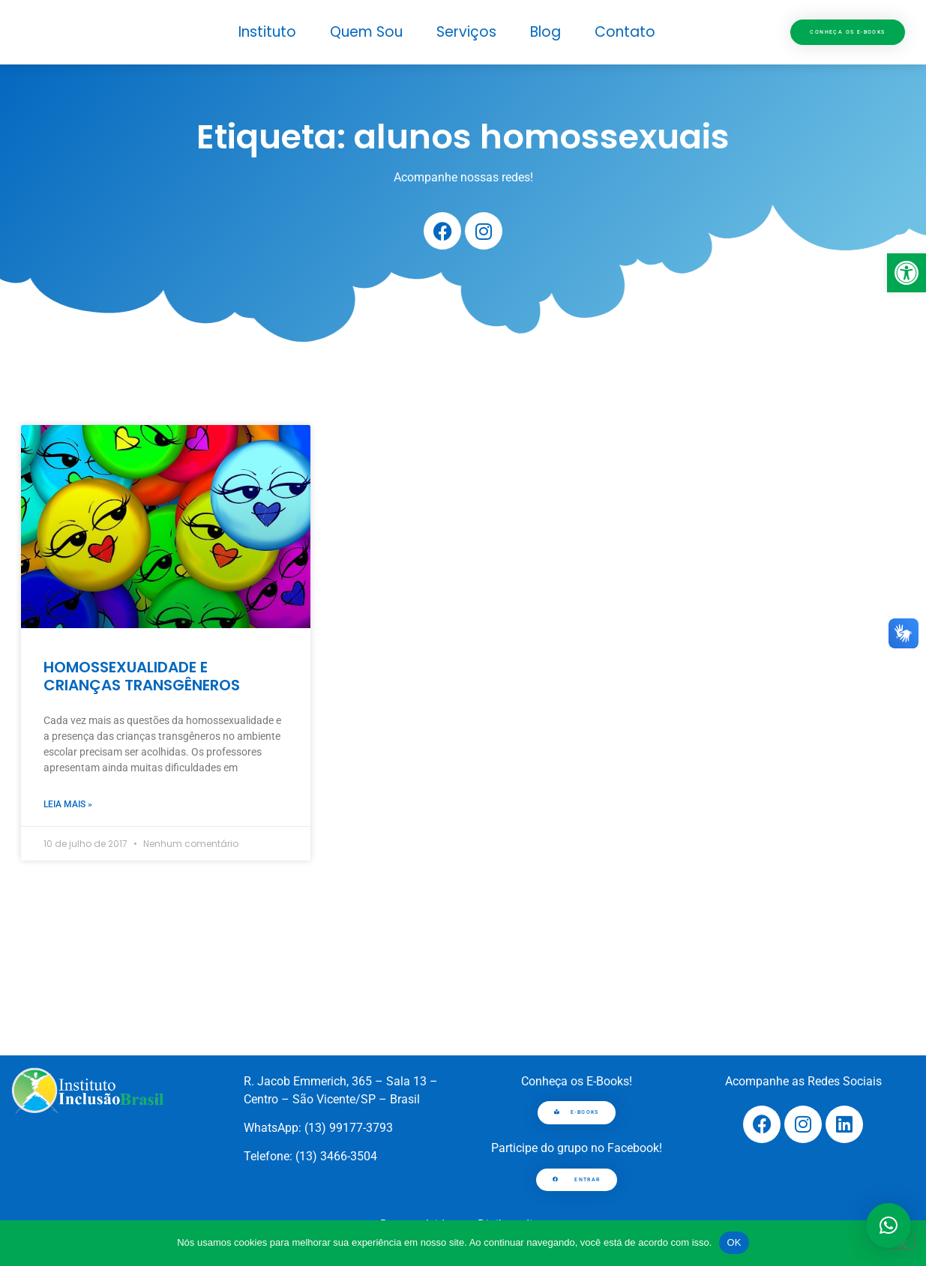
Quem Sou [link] (366, 32)
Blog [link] (545, 32)
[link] (906, 272)
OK (734, 1242)
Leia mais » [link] (67, 804)
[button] (888, 1225)
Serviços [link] (466, 32)
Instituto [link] (267, 32)
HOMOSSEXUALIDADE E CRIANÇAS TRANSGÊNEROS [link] (141, 676)
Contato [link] (625, 32)
